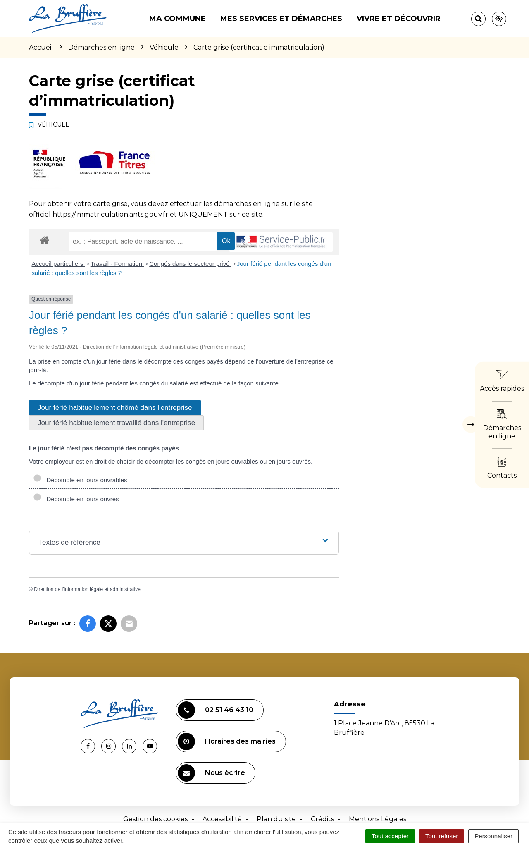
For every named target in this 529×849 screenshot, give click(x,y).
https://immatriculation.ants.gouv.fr (110, 214)
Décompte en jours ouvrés (76, 498)
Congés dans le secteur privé (190, 263)
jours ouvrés (294, 461)
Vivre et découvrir (399, 18)
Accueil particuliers (58, 263)
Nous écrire (211, 773)
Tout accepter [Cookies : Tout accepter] (390, 835)
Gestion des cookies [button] (155, 819)
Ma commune (177, 18)
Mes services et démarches (281, 18)
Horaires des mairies (227, 741)
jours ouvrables (237, 461)
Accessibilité (222, 819)
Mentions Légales (377, 819)
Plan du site (276, 819)
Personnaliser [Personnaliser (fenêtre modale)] (493, 835)
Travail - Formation (117, 263)
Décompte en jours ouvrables (80, 479)
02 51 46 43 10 (215, 710)
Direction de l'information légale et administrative (87, 589)
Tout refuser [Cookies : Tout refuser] (441, 835)
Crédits (322, 819)
